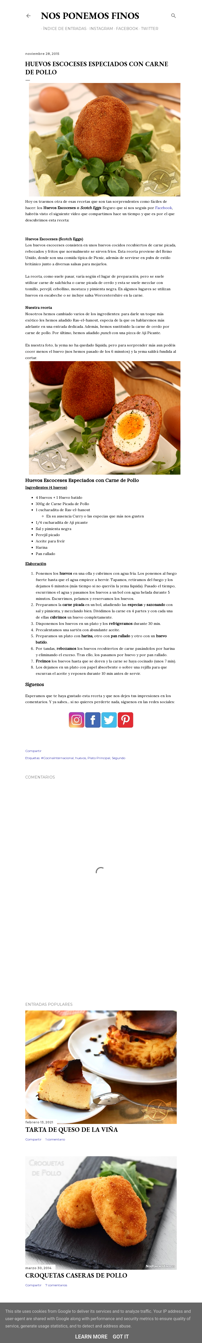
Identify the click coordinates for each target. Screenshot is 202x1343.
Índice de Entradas (63, 28)
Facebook (125, 28)
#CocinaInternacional (57, 758)
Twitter (147, 28)
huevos (80, 758)
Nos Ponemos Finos (90, 15)
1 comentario (55, 1139)
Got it (121, 1337)
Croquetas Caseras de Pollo (76, 1275)
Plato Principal (99, 758)
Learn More (91, 1337)
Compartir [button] (33, 751)
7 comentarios (56, 1285)
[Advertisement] (101, 952)
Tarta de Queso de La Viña (71, 1130)
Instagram (99, 28)
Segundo (118, 758)
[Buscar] (173, 14)
